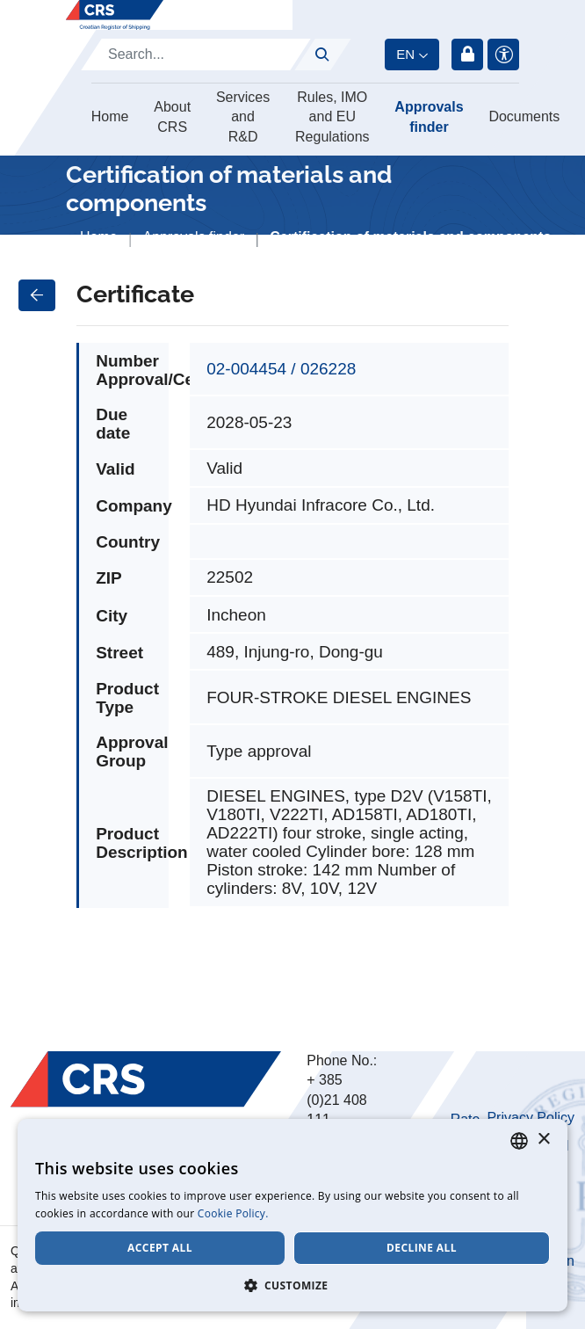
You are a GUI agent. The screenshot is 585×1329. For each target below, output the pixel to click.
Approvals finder (428, 116)
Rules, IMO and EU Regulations (332, 117)
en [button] (405, 54)
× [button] (543, 1139)
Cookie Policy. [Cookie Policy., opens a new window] (233, 1213)
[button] (292, 1285)
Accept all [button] (159, 1247)
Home (110, 116)
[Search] (196, 54)
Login (467, 54)
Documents (524, 116)
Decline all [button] (421, 1247)
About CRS (172, 116)
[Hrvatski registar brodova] (114, 15)
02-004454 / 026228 (281, 368)
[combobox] (519, 1141)
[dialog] (292, 1215)
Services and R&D (243, 117)
